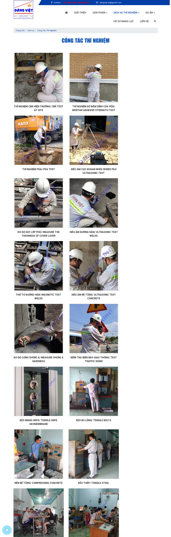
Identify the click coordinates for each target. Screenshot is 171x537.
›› (100, 457)
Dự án (149, 12)
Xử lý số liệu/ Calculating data (36, 388)
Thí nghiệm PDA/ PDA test (135, 101)
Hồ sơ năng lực (123, 21)
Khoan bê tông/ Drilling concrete (35, 446)
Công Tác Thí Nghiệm (49, 30)
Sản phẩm (98, 12)
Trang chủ (20, 30)
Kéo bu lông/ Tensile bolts (135, 273)
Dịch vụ (31, 30)
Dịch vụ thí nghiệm (125, 12)
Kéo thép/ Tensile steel (85, 331)
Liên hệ (144, 21)
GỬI (92, 514)
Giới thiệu (80, 12)
